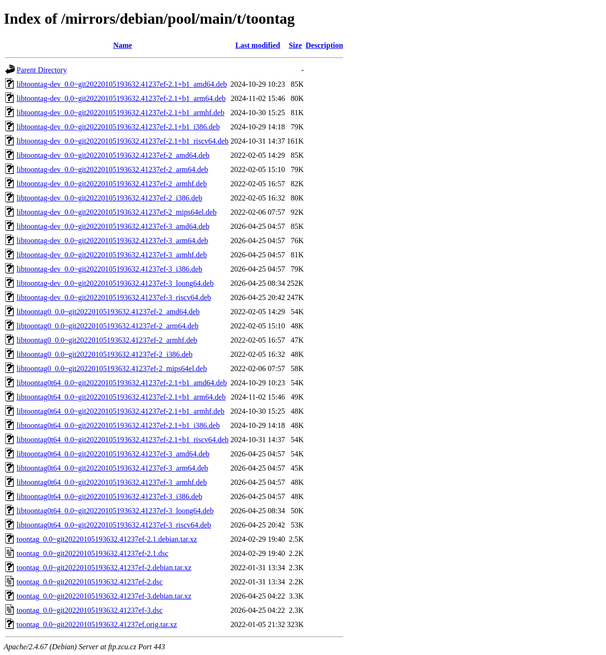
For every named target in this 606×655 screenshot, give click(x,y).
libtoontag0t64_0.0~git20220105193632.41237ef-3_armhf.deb (112, 482)
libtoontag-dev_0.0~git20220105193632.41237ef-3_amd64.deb (113, 226)
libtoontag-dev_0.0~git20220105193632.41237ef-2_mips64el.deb (116, 212)
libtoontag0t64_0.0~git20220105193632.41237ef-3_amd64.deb (113, 454)
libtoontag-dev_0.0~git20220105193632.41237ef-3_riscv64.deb (114, 297)
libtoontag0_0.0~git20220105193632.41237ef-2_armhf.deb (107, 340)
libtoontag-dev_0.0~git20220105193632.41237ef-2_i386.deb (109, 198)
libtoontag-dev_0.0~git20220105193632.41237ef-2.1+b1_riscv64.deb (123, 141)
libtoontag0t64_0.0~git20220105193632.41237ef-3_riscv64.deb (114, 525)
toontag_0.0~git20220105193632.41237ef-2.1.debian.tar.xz (107, 539)
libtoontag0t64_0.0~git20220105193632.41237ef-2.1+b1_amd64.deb (122, 383)
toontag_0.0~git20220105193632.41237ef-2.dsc (90, 582)
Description (324, 45)
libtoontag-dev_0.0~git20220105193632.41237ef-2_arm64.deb (112, 169)
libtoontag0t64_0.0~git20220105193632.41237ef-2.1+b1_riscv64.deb (123, 440)
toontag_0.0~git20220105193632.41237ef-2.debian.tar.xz (104, 568)
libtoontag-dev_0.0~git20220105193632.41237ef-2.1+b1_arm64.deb (121, 98)
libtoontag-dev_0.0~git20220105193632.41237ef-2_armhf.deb (112, 184)
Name (122, 45)
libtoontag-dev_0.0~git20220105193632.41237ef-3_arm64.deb (112, 241)
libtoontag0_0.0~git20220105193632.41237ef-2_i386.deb (105, 354)
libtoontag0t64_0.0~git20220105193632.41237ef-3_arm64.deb (112, 468)
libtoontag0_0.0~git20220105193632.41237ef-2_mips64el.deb (112, 368)
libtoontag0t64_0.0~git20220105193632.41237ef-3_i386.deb (109, 496)
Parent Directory (42, 70)
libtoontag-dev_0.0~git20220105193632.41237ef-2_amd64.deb (113, 155)
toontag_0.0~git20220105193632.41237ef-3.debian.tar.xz (104, 596)
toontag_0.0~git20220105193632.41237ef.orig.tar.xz (97, 624)
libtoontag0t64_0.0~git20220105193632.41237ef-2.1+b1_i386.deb (118, 425)
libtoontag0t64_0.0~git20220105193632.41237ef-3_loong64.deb (115, 511)
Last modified (257, 45)
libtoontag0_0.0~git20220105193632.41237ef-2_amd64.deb (108, 312)
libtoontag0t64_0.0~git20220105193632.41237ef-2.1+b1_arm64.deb (121, 397)
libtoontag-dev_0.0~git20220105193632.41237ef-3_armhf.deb (112, 255)
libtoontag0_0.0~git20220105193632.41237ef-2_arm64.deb (107, 326)
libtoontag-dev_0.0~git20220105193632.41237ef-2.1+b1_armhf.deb (120, 113)
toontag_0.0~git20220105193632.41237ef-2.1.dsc (93, 553)
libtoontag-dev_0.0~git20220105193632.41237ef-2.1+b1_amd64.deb (122, 84)
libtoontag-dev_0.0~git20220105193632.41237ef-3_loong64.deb (115, 283)
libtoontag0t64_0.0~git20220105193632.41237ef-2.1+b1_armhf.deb (120, 411)
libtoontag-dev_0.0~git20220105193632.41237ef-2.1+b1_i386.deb (118, 127)
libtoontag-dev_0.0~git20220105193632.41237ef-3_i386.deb (109, 269)
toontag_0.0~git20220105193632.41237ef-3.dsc (90, 610)
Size (295, 45)
